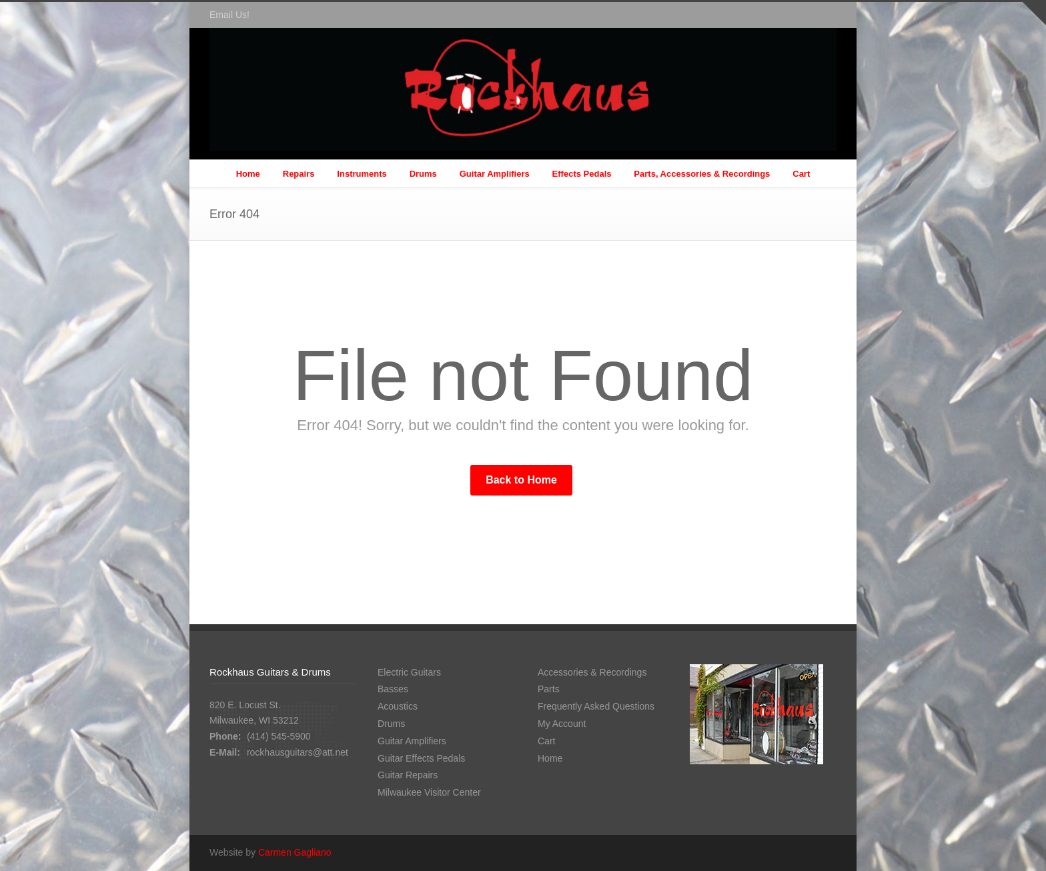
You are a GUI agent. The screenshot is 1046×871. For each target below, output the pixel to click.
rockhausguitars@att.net (297, 752)
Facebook (823, 15)
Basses (393, 689)
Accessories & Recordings (592, 672)
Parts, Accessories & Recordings (702, 174)
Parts (549, 689)
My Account (562, 723)
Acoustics (398, 706)
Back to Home (521, 480)
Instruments (361, 174)
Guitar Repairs (408, 775)
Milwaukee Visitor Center (429, 792)
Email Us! (229, 14)
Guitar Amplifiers (495, 174)
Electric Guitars (409, 672)
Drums (423, 174)
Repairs (299, 174)
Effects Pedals (582, 174)
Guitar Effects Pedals (421, 758)
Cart (801, 174)
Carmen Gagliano (295, 852)
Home (248, 174)
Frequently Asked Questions (596, 706)
